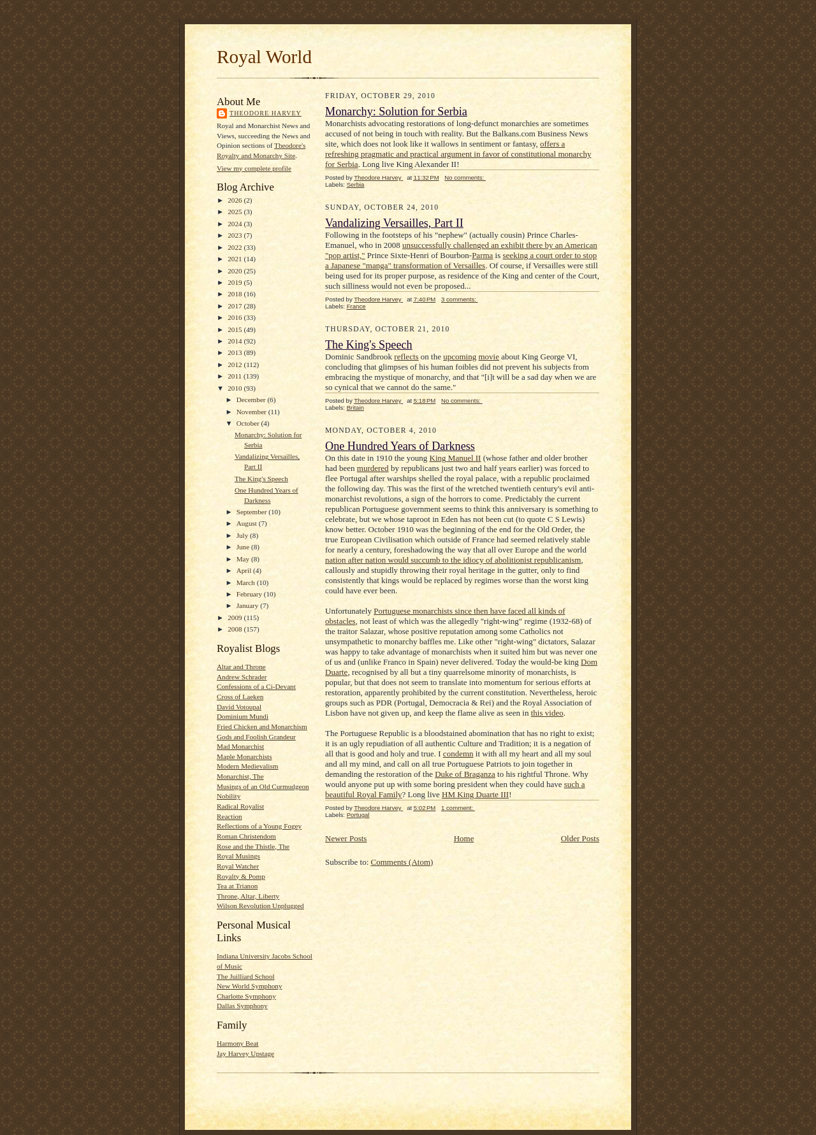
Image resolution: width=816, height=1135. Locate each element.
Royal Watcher (238, 866)
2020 (236, 271)
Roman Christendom (246, 836)
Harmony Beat (237, 1043)
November (252, 412)
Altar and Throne (241, 666)
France (356, 306)
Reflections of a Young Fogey (259, 826)
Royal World (264, 57)
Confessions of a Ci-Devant (256, 686)
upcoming (459, 356)
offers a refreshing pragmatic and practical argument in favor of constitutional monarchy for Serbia (458, 154)
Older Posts (580, 838)
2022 (236, 247)
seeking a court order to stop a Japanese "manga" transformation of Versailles (461, 260)
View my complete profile (254, 168)
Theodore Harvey (265, 113)
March (247, 582)
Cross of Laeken (240, 696)
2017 (236, 306)
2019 (236, 282)
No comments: (465, 177)
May (244, 559)
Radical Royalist (240, 806)
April (245, 570)
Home (464, 838)
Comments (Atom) (402, 862)
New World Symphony (249, 986)
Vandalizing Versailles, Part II (394, 223)
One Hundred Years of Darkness (400, 446)
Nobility (228, 796)
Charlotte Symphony (246, 996)
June (244, 547)
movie (488, 356)
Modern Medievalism (248, 766)
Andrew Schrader (241, 677)
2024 (236, 224)
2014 (236, 341)
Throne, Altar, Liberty (248, 896)
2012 (236, 364)
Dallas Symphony (242, 1005)
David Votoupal (239, 707)
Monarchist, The (240, 776)
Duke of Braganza (465, 774)
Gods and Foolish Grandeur (256, 737)
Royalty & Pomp (241, 876)
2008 (236, 629)
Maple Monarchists (244, 756)
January (249, 605)
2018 (236, 294)
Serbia (356, 184)
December (252, 399)
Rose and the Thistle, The (253, 846)
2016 (236, 317)
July (243, 535)
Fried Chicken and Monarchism (262, 726)
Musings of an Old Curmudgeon (263, 786)
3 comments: (459, 299)
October (249, 423)
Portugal (358, 814)
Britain (355, 407)
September (253, 512)
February (250, 594)
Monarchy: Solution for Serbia (396, 111)
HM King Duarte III (475, 794)
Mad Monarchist (240, 746)
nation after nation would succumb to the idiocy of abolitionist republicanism (453, 560)
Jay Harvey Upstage (245, 1053)
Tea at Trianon (237, 886)
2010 (236, 388)
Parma (482, 255)
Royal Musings (238, 856)
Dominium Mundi (242, 716)
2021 (236, 259)
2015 (236, 329)
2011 (236, 376)
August (248, 523)
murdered (373, 468)
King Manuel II (455, 458)
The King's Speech (261, 478)
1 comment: (458, 807)
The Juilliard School (246, 976)
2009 (236, 617)
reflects (406, 356)
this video (547, 713)
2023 (236, 235)
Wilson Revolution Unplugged (260, 905)
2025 (236, 211)
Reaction (229, 816)
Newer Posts (346, 838)
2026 (236, 200)
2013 (236, 352)
